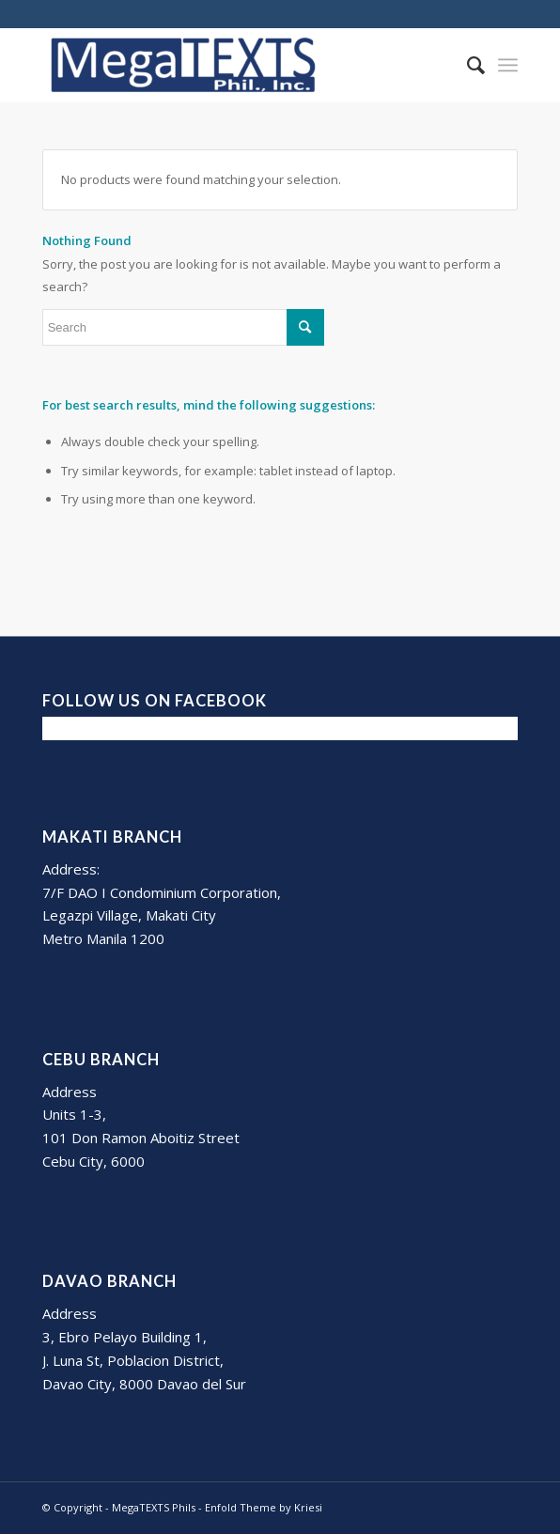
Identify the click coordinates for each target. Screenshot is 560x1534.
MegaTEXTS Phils (153, 1507)
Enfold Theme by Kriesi (263, 1507)
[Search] (466, 64)
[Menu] (508, 64)
